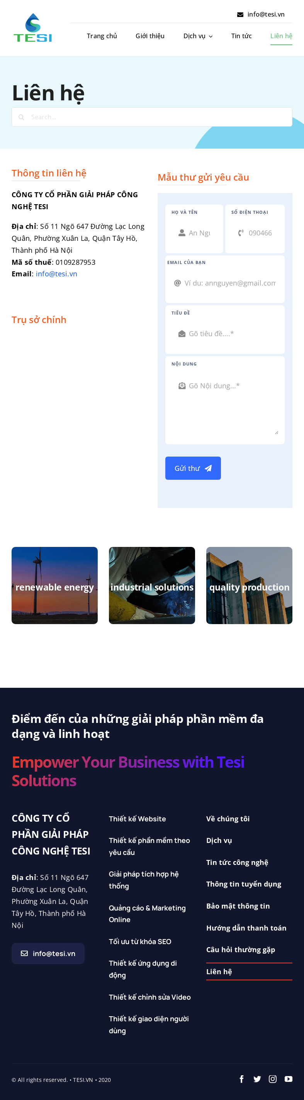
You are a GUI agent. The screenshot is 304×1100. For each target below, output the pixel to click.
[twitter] (257, 1079)
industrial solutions (151, 587)
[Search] (21, 117)
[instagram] (273, 1079)
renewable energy (54, 587)
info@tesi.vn (56, 273)
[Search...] (152, 117)
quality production (249, 587)
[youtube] (288, 1079)
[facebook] (242, 1079)
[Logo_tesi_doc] (33, 15)
